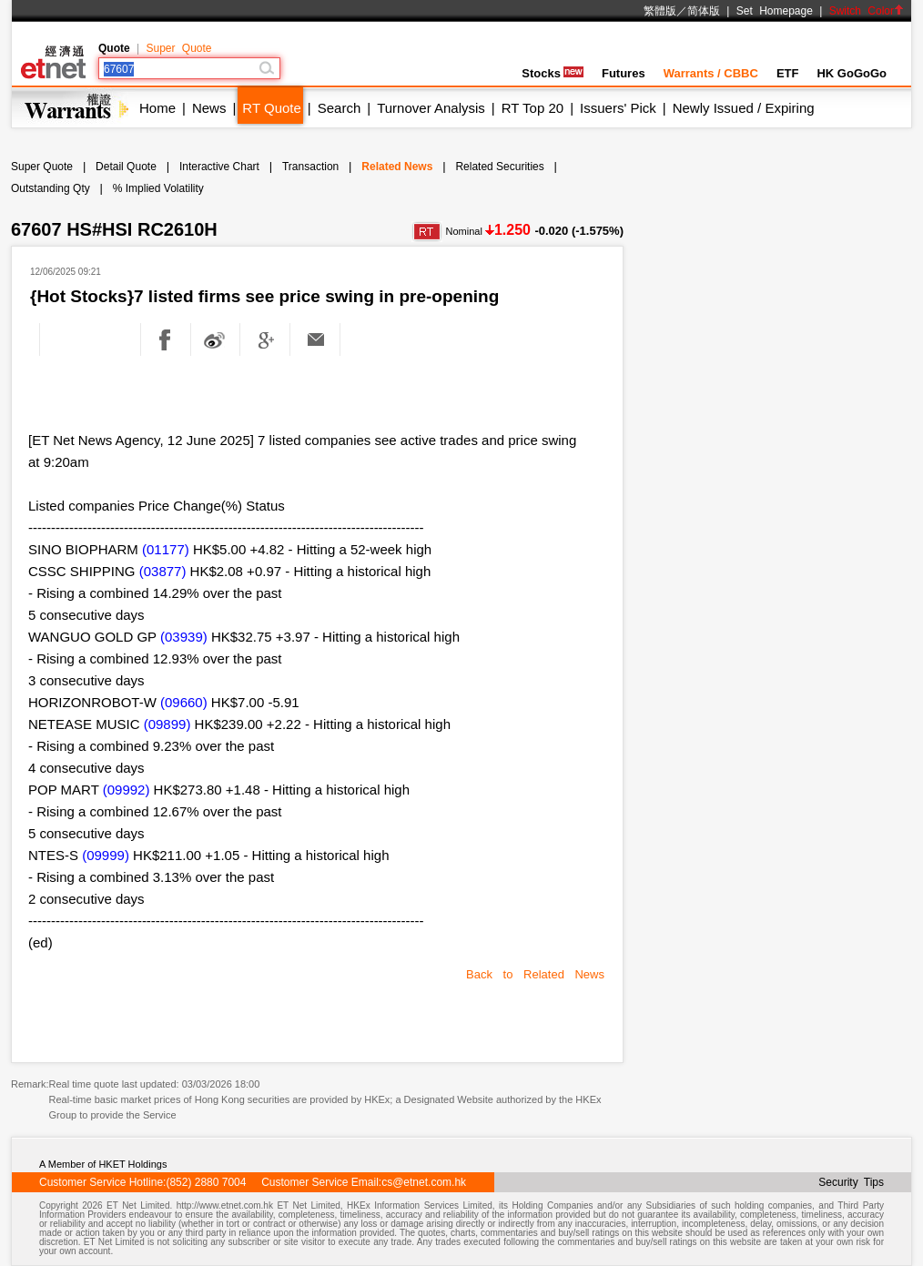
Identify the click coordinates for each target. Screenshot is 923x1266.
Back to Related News (535, 974)
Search (339, 108)
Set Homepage (774, 11)
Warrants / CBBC (711, 73)
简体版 (703, 11)
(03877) (163, 571)
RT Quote (271, 108)
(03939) (184, 636)
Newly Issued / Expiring (744, 108)
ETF (787, 73)
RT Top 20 (532, 108)
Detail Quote (126, 166)
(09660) (184, 702)
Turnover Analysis (431, 108)
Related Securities (499, 166)
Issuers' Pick (618, 108)
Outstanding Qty (50, 188)
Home (157, 108)
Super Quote (178, 48)
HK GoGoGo (851, 73)
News (209, 108)
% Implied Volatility (158, 188)
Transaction (310, 166)
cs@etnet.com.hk (423, 1182)
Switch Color (866, 11)
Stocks (552, 73)
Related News (396, 166)
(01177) (165, 549)
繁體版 (660, 11)
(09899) (167, 724)
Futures (623, 73)
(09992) (126, 789)
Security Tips (851, 1182)
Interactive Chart (219, 166)
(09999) (105, 855)
